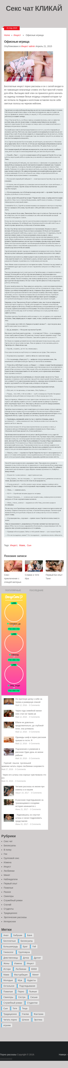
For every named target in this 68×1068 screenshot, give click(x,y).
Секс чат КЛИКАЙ (34, 8)
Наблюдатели (11, 879)
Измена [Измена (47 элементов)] (18, 963)
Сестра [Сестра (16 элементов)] (21, 997)
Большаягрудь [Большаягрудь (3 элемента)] (10, 946)
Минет (7, 875)
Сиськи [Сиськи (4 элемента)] (33, 997)
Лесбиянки (9, 871)
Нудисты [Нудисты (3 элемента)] (31, 980)
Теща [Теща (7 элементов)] (24, 1008)
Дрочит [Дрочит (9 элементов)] (37, 958)
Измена (7, 862)
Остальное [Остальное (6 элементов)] (9, 986)
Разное (7, 892)
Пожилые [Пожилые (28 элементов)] (8, 991)
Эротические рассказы (15, 917)
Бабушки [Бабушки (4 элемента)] (17, 935)
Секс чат (8, 841)
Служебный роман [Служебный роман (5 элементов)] (12, 1003)
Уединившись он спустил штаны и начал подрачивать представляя (28, 818)
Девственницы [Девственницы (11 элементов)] (10, 958)
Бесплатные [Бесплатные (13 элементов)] (9, 941)
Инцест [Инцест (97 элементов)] (30, 963)
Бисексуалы (10, 845)
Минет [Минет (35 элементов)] (35, 974)
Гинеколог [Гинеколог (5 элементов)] (8, 952)
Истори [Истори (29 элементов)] (7, 969)
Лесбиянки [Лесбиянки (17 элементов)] (20, 969)
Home (7, 35)
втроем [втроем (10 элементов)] (7, 1025)
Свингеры (9, 896)
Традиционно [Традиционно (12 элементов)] (10, 1014)
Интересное (10, 921)
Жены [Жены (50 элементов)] (6, 963)
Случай (7, 904)
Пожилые (8, 887)
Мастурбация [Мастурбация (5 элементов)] (21, 974)
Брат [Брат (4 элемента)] (25, 946)
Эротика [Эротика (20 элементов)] (38, 1019)
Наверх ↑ (63, 1054)
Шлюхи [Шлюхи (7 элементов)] (25, 1019)
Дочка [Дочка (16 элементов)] (26, 958)
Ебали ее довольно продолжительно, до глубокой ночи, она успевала (29, 725)
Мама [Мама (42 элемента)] (6, 974)
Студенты (9, 909)
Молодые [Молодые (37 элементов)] (8, 980)
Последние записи (36, 591)
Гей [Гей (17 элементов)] (34, 946)
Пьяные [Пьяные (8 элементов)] (33, 991)
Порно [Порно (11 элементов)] (21, 991)
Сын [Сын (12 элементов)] (5, 1008)
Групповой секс (11, 858)
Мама (22, 545)
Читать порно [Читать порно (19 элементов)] (10, 1019)
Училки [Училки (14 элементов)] (25, 1014)
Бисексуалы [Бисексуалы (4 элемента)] (27, 941)
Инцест (17, 35)
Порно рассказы (8, 1054)
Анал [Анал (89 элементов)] (6, 935)
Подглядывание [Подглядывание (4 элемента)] (27, 986)
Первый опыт (10, 883)
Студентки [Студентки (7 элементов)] (32, 1003)
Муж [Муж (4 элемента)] (20, 980)
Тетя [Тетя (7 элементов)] (15, 1008)
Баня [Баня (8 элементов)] (29, 935)
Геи (5, 854)
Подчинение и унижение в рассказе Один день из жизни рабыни (29, 752)
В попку (7, 849)
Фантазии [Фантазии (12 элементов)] (38, 1014)
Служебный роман (13, 900)
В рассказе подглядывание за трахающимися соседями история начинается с (29, 803)
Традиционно (10, 913)
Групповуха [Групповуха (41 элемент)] (24, 952)
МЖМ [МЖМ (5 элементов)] (34, 969)
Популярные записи (13, 591)
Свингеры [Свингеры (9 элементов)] (8, 997)
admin (32, 46)
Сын (29, 545)
